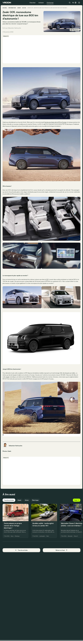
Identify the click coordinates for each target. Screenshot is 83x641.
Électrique (35, 500)
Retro (47, 536)
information (12, 7)
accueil (5, 7)
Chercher (32, 2)
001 (47, 279)
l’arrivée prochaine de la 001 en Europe (55, 122)
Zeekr (19, 7)
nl (74, 3)
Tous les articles (9, 500)
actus (24, 7)
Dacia (12, 536)
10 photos (75, 30)
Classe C (76, 536)
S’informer (50, 2)
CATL (73, 373)
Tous (76, 500)
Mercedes (70, 536)
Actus (26, 500)
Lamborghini (42, 536)
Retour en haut (62, 550)
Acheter (41, 2)
